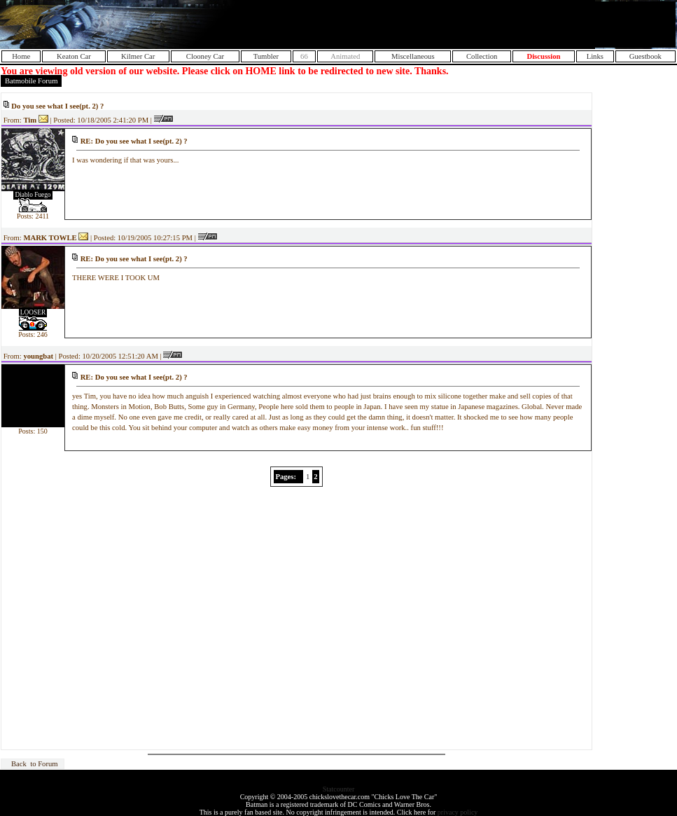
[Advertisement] (511, 25)
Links (595, 56)
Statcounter (339, 789)
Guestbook (645, 56)
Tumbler (266, 56)
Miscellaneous (413, 56)
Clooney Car (205, 56)
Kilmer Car (138, 56)
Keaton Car (74, 56)
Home (21, 56)
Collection (481, 56)
